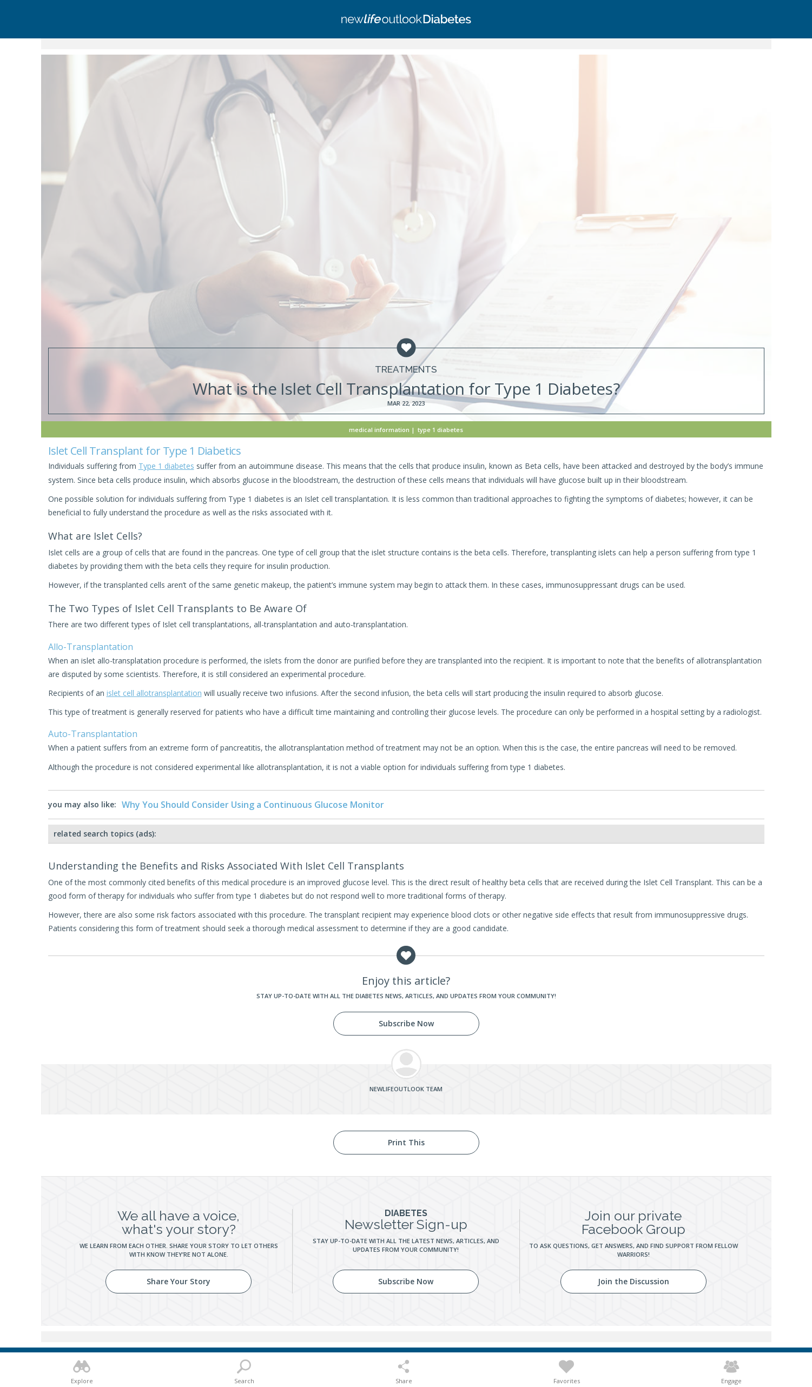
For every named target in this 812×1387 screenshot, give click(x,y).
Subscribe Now (406, 1023)
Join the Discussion (633, 1281)
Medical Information (379, 430)
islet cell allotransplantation (154, 693)
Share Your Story (178, 1281)
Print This (406, 1142)
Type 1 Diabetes (440, 430)
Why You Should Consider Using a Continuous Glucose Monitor (253, 805)
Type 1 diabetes (166, 466)
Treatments (406, 369)
